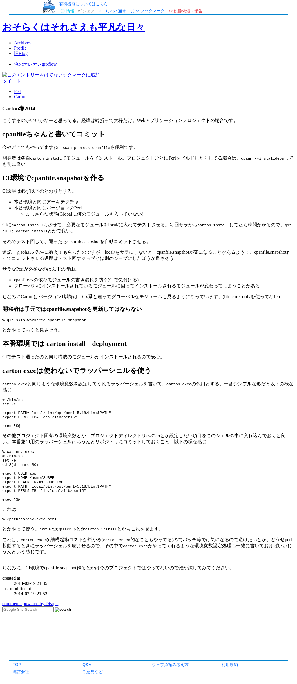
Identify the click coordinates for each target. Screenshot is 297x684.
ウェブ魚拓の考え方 (170, 664)
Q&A (86, 664)
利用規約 (230, 664)
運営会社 (21, 671)
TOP (17, 664)
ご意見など (92, 671)
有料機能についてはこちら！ (85, 3)
